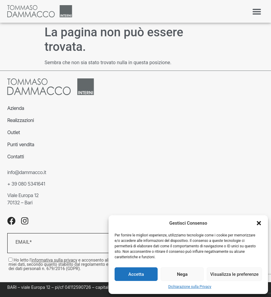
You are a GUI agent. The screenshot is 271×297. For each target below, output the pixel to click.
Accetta (136, 274)
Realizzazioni (20, 120)
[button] (259, 223)
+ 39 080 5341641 (26, 184)
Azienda (15, 108)
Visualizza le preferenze (234, 274)
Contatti (15, 156)
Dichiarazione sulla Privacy (189, 287)
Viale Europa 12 (22, 195)
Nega (182, 274)
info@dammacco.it (26, 172)
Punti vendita (20, 144)
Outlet (13, 132)
